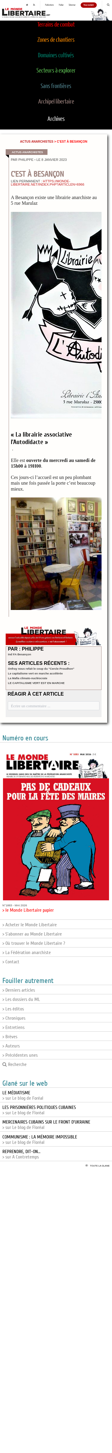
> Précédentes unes (20, 1055)
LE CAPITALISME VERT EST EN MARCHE (36, 683)
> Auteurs (11, 1046)
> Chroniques (13, 1018)
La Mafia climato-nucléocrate (27, 678)
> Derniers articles (18, 990)
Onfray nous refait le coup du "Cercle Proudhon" (41, 668)
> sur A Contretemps (21, 1154)
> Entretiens (13, 1027)
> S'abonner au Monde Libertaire (32, 934)
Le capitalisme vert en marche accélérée (35, 673)
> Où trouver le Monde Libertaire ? (33, 943)
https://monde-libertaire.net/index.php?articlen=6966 (47, 182)
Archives (56, 119)
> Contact (10, 961)
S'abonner (72, 5)
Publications (49, 5)
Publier (61, 5)
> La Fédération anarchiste (26, 952)
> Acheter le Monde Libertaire (29, 924)
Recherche (14, 1064)
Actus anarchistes (36, 141)
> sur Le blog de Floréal (39, 1110)
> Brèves (9, 1036)
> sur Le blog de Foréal (22, 1095)
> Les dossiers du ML (21, 999)
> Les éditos (13, 1009)
